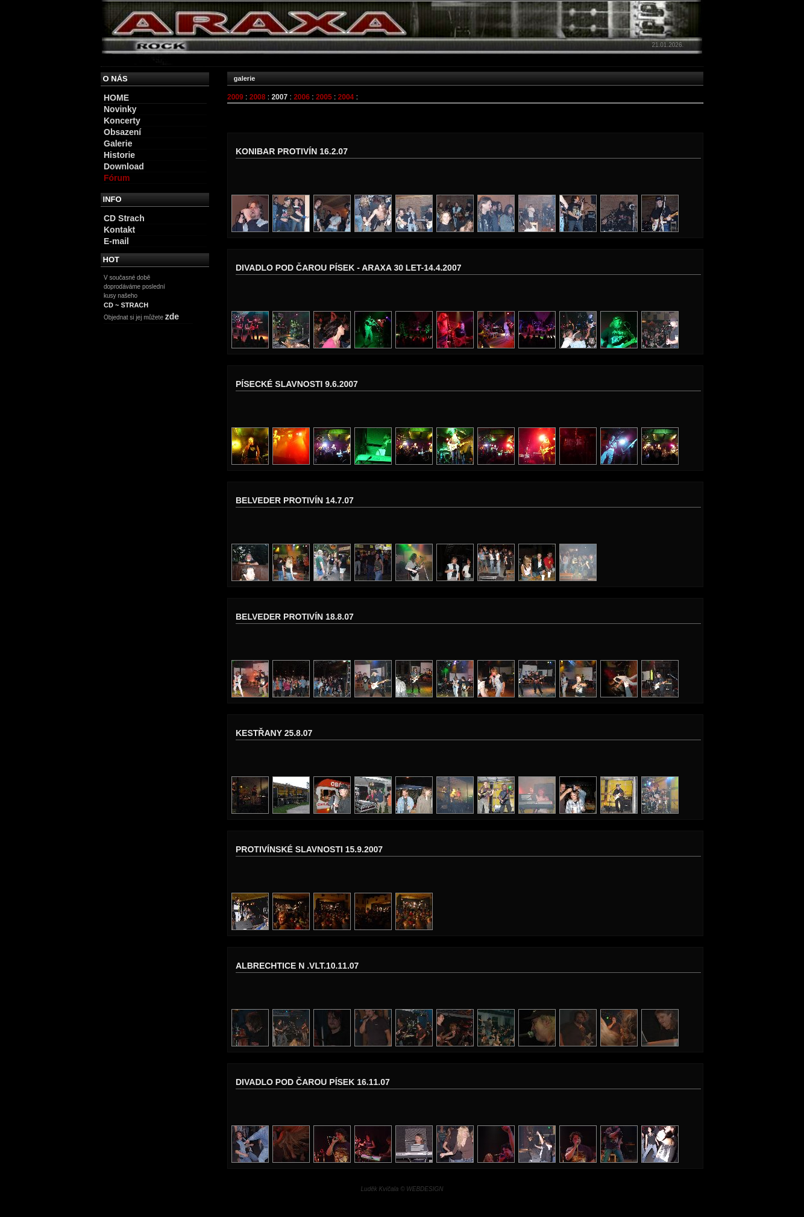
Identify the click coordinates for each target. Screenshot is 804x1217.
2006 (302, 97)
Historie (119, 155)
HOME (116, 97)
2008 (258, 97)
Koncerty (122, 120)
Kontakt (119, 229)
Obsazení (122, 132)
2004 (346, 97)
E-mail (116, 241)
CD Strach (124, 218)
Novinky (120, 109)
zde (172, 316)
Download (124, 166)
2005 (324, 97)
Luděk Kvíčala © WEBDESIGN (402, 1189)
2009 (235, 97)
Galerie (118, 143)
